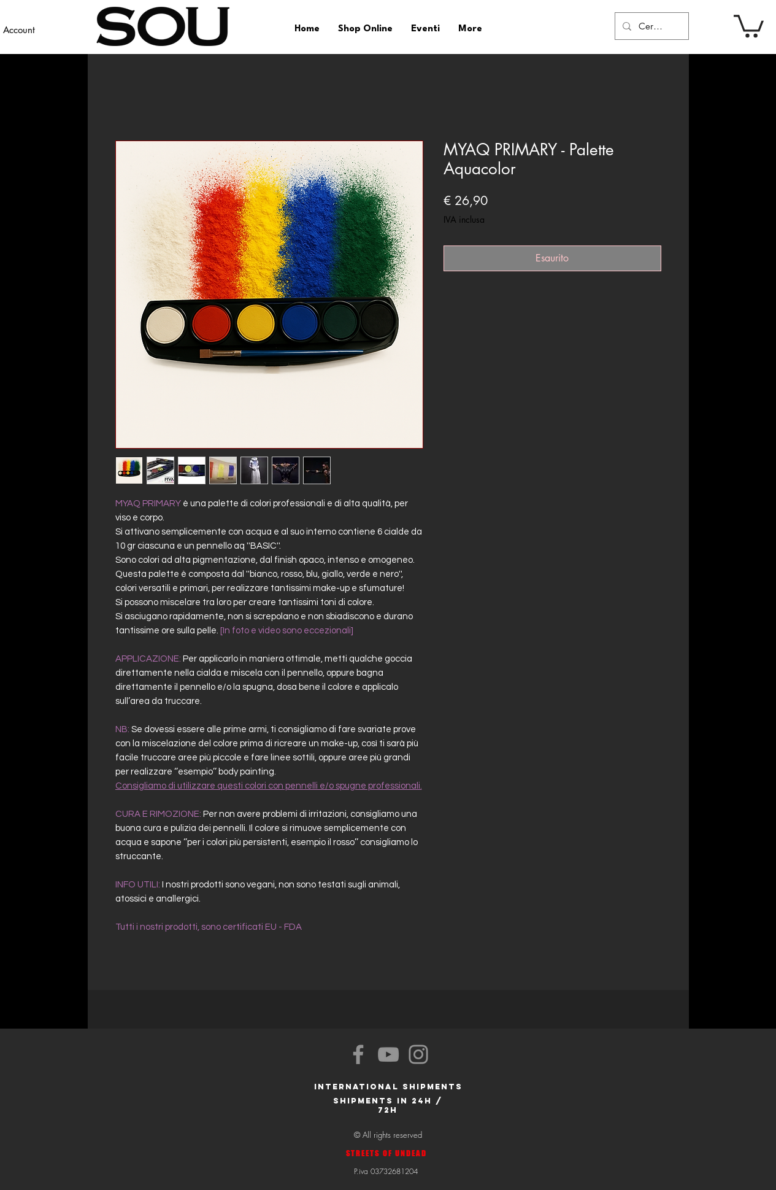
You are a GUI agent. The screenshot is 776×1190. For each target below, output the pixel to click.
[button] (749, 24)
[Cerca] (651, 26)
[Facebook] (358, 1054)
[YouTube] (388, 1054)
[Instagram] (418, 1054)
